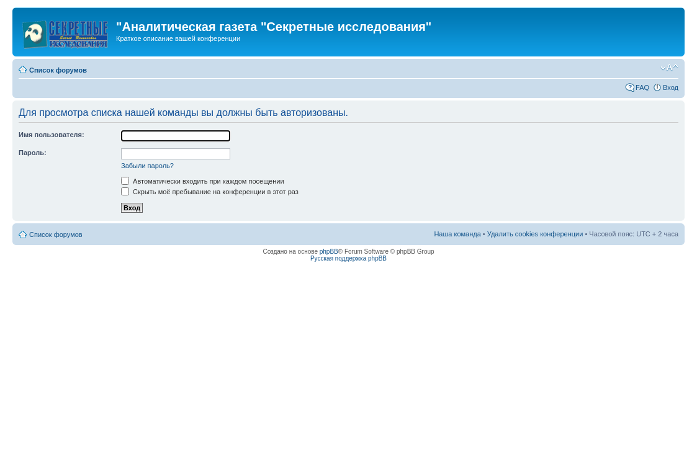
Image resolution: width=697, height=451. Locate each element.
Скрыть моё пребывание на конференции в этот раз (210, 191)
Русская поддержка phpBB (348, 258)
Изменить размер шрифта (669, 67)
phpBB (329, 251)
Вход (670, 87)
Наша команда (457, 234)
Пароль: (33, 152)
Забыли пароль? (147, 165)
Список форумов (58, 70)
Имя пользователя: (51, 134)
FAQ (642, 87)
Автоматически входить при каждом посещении (202, 181)
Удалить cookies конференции (535, 234)
